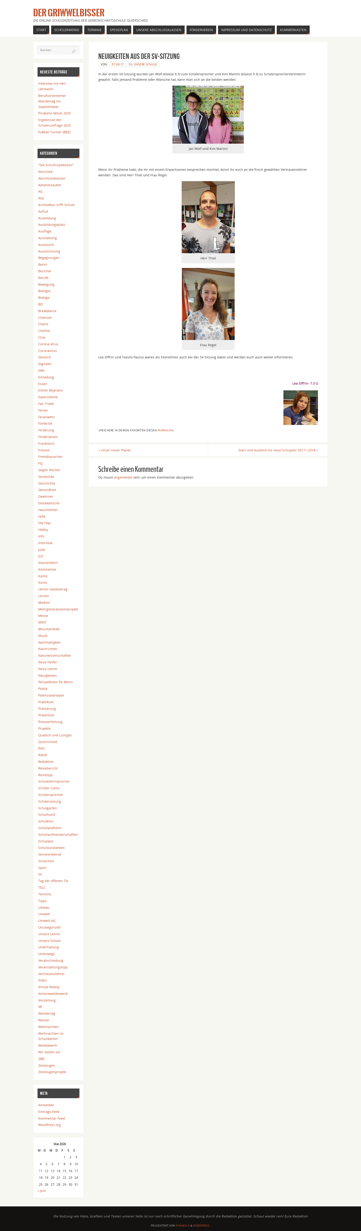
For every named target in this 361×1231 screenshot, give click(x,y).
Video (42, 980)
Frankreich (46, 443)
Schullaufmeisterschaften (58, 834)
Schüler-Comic (49, 788)
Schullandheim (49, 828)
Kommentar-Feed (51, 1118)
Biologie (44, 291)
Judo (41, 549)
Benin (42, 264)
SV (130, 64)
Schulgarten (47, 808)
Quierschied (47, 742)
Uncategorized (49, 927)
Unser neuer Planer (114, 450)
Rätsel (42, 755)
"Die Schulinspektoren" (56, 165)
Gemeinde (46, 476)
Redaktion (46, 761)
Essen (42, 384)
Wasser (43, 1020)
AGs (41, 198)
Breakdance (47, 311)
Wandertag (46, 1013)
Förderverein (48, 437)
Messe (43, 615)
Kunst (42, 582)
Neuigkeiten (47, 675)
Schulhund (46, 814)
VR (40, 1007)
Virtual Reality (49, 987)
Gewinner (45, 496)
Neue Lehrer (48, 669)
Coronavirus (47, 350)
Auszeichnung (49, 251)
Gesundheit (47, 490)
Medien (44, 602)
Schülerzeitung (49, 801)
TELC (42, 887)
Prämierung (47, 708)
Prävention (46, 715)
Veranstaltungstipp (53, 967)
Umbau (43, 907)
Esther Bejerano (50, 390)
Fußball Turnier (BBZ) (54, 132)
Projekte (44, 728)
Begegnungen (49, 257)
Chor (42, 337)
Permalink (166, 430)
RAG (41, 748)
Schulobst (45, 841)
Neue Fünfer (47, 662)
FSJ (40, 463)
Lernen (43, 596)
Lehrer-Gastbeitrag (52, 589)
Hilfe (41, 516)
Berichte (44, 271)
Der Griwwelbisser (69, 13)
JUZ (40, 556)
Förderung (46, 430)
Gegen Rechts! (49, 470)
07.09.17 (118, 64)
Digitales (45, 364)
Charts (43, 324)
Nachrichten (47, 649)
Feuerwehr (46, 417)
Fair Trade (46, 403)
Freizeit (43, 450)
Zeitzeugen (46, 1065)
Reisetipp (45, 775)
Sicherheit (46, 861)
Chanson (45, 317)
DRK (41, 370)
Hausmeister (48, 510)
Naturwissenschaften (54, 655)
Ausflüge (44, 231)
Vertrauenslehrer (51, 974)
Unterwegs (46, 954)
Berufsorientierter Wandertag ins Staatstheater (52, 101)
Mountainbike (49, 629)
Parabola (183, 1226)
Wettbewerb (47, 1045)
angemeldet (123, 477)
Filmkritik (45, 423)
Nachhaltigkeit (49, 642)
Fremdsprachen (50, 456)
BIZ (40, 304)
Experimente (48, 397)
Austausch (46, 244)
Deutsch (44, 357)
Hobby (43, 529)
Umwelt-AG (46, 920)
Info (41, 536)
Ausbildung (47, 218)
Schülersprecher (50, 795)
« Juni (42, 1190)
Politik (42, 688)
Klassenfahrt (48, 562)
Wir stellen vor (49, 1052)
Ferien (43, 410)
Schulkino (45, 821)
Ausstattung (47, 238)
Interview (45, 543)
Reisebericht (48, 768)
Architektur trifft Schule (56, 205)
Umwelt (44, 914)
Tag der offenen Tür (53, 881)
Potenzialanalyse (51, 695)
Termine (44, 894)
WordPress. (201, 1226)
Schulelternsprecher (54, 781)
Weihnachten (48, 1027)
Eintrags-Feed (48, 1111)
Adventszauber (49, 185)
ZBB (41, 1059)
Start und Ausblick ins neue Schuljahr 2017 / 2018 (278, 450)
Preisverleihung (50, 722)
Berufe (43, 278)
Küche (42, 576)
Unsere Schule (145, 64)
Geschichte (46, 483)
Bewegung (46, 284)
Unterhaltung (48, 947)
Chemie (44, 330)
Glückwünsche (49, 503)
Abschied (45, 171)
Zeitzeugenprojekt (52, 1072)
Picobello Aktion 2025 (54, 113)
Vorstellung (47, 1000)
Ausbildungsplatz (51, 224)
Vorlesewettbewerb (53, 993)
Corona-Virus (48, 344)
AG (40, 191)
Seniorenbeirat (49, 854)
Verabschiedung (50, 960)
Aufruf (43, 211)
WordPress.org (49, 1125)
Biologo (43, 297)
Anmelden (46, 1105)
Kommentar (47, 569)
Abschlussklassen (51, 178)
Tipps (42, 901)
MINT (42, 622)
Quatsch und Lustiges (55, 735)
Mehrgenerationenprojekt (58, 609)
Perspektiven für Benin (55, 682)
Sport (42, 867)
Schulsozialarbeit (51, 847)
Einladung (46, 377)
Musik (42, 635)
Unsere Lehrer (49, 934)
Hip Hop (44, 523)
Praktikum (46, 702)
